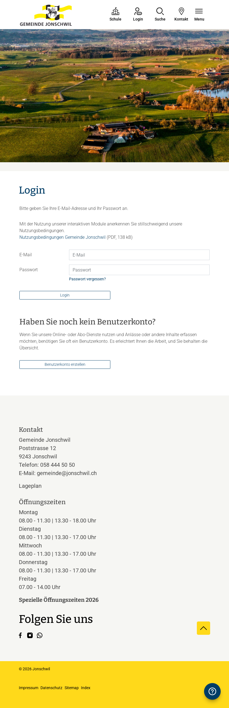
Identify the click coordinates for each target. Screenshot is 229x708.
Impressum (28, 688)
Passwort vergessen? (87, 279)
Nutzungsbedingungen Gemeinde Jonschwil (62, 237)
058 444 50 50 (57, 464)
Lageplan (35, 486)
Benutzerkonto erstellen (65, 364)
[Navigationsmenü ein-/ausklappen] (199, 15)
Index (85, 688)
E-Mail (25, 254)
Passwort (28, 269)
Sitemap (72, 688)
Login (65, 295)
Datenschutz (51, 688)
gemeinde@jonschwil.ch (67, 473)
